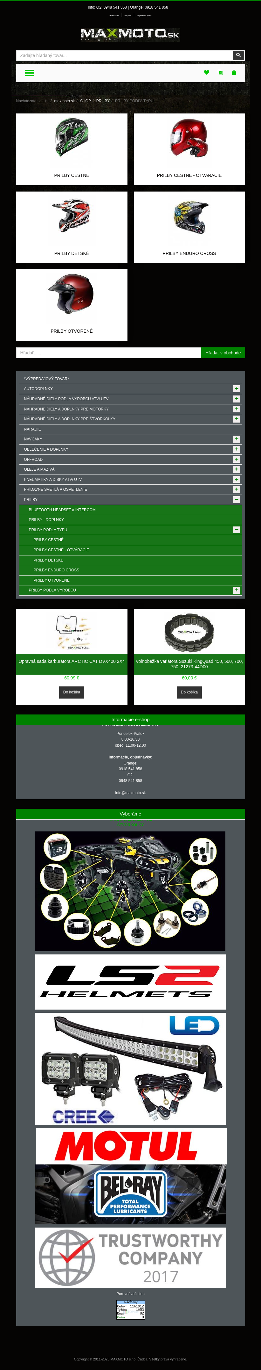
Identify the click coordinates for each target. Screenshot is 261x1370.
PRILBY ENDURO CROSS (189, 253)
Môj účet (128, 16)
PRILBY (103, 101)
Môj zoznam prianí (144, 16)
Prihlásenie (114, 16)
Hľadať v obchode (223, 352)
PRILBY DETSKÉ (71, 253)
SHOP (85, 101)
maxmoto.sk (64, 101)
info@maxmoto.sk (130, 793)
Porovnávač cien (130, 1294)
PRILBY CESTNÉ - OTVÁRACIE (189, 175)
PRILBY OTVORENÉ (72, 331)
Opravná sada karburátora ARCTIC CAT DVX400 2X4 (71, 661)
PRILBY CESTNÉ (71, 175)
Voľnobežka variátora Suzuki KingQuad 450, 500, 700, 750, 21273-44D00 (189, 664)
